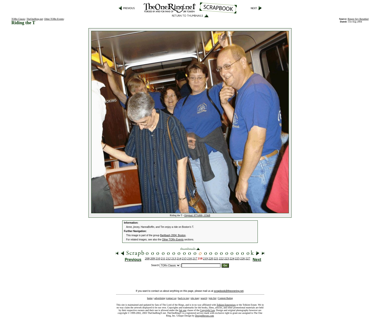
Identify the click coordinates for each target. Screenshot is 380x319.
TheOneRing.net (34, 19)
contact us (171, 298)
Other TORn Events (54, 19)
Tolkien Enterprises (226, 304)
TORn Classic (18, 19)
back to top (183, 298)
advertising (159, 298)
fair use (182, 310)
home (150, 298)
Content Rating (225, 298)
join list (212, 298)
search (204, 298)
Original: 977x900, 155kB (197, 215)
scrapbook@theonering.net (228, 291)
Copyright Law (207, 310)
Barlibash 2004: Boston (173, 235)
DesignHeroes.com (204, 315)
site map (195, 298)
